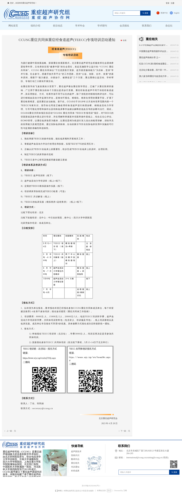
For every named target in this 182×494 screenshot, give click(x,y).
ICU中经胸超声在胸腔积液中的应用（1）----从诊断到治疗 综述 (154, 46)
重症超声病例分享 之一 (149, 58)
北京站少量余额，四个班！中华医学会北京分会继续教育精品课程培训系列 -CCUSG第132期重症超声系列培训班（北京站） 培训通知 (154, 70)
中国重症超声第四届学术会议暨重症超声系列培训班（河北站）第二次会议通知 (154, 52)
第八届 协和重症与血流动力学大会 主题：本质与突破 (154, 77)
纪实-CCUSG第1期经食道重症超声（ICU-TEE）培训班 (154, 64)
